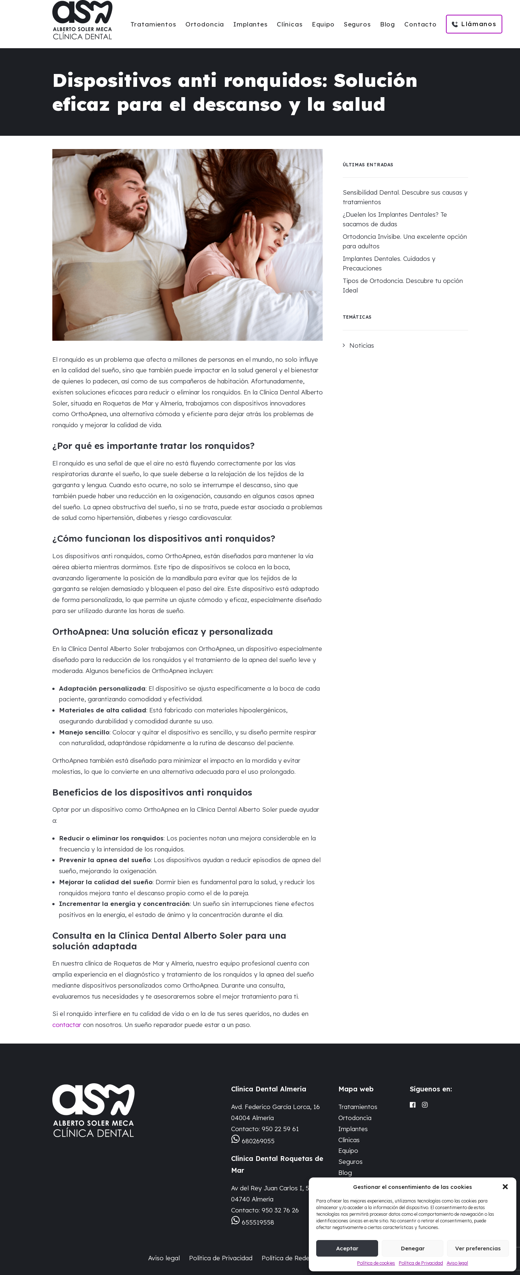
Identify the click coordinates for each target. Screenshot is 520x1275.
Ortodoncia (204, 24)
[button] (505, 1186)
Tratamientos (153, 24)
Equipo (323, 24)
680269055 (258, 1141)
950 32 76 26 (280, 1210)
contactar (66, 1024)
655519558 (258, 1222)
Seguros (357, 24)
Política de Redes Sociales (300, 1258)
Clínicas (290, 24)
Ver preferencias (478, 1248)
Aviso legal (457, 1263)
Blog (387, 24)
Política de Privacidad (421, 1263)
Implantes (250, 24)
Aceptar (347, 1248)
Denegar (413, 1248)
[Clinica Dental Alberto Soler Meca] (82, 19)
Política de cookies (376, 1263)
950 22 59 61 (280, 1129)
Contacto (420, 24)
